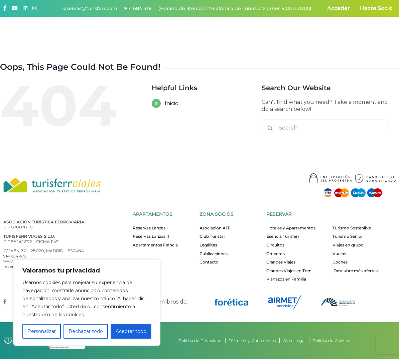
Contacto (381, 34)
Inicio (171, 103)
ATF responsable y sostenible (324, 34)
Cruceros (275, 253)
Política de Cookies (331, 340)
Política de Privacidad (200, 340)
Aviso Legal (294, 340)
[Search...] (325, 128)
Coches (340, 261)
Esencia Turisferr (282, 236)
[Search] (270, 128)
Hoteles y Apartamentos (290, 227)
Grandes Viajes (280, 261)
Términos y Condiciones (252, 340)
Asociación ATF (215, 227)
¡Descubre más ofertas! (355, 270)
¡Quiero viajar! (193, 34)
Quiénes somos (143, 34)
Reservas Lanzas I (150, 227)
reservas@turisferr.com (89, 8)
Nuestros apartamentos (250, 34)
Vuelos (339, 253)
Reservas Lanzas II (151, 236)
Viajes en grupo (348, 244)
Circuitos (275, 244)
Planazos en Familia (286, 279)
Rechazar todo (86, 331)
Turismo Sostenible (351, 227)
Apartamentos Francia (155, 244)
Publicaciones (214, 253)
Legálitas (208, 244)
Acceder (338, 8)
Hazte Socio (376, 8)
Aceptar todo (131, 331)
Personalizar (41, 331)
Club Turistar (212, 236)
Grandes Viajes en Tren (288, 270)
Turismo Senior (347, 236)
